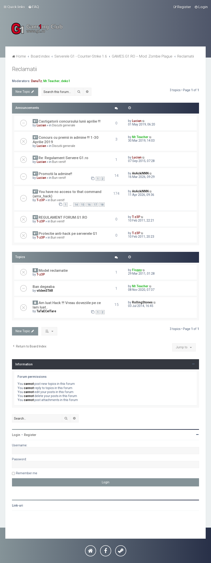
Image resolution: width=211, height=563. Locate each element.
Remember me (26, 473)
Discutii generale (63, 125)
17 (95, 204)
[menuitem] (33, 7)
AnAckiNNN (140, 173)
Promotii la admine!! (55, 174)
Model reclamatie (53, 270)
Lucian (41, 125)
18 (101, 204)
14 (76, 204)
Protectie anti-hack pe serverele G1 (68, 233)
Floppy (137, 270)
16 (89, 204)
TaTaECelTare (46, 311)
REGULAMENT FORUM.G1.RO (63, 217)
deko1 (65, 81)
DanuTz (36, 81)
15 (82, 204)
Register (30, 435)
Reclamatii (24, 69)
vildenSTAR (45, 290)
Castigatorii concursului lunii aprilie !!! (70, 121)
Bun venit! (59, 162)
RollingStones (142, 302)
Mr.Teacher (51, 81)
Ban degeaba (44, 286)
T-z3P (41, 200)
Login (16, 435)
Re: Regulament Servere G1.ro (63, 158)
